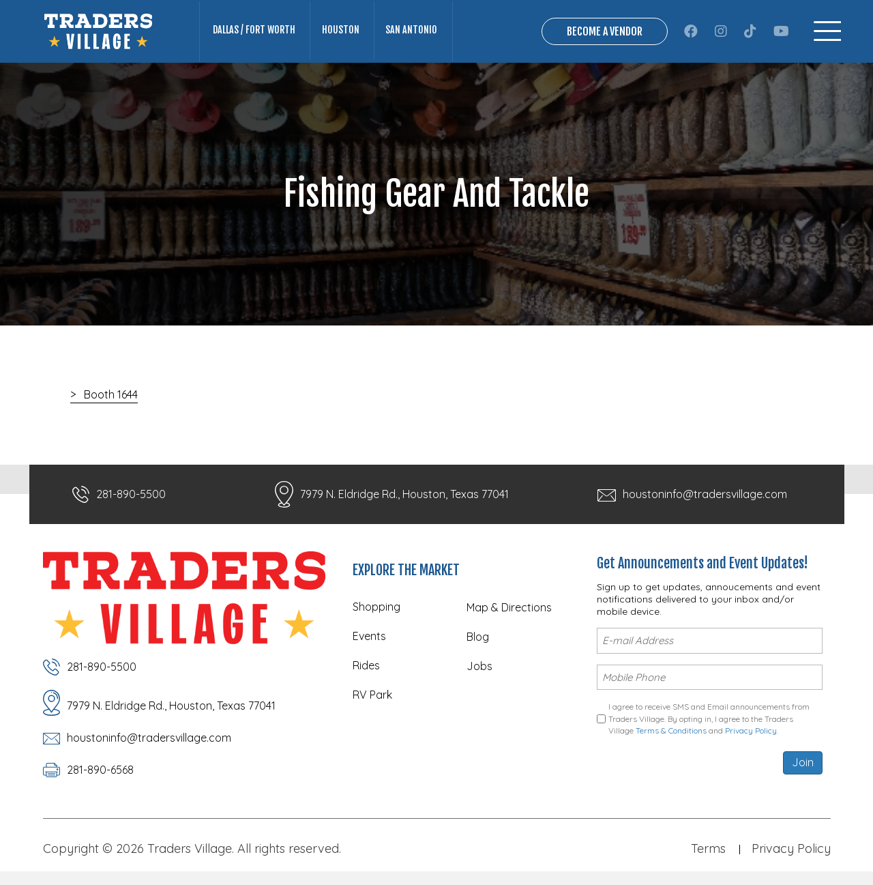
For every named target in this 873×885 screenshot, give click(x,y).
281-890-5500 (131, 494)
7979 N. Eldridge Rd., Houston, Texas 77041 (404, 494)
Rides (366, 665)
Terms (708, 848)
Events (369, 636)
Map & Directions (509, 607)
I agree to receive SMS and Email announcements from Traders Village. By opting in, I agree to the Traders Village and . (709, 718)
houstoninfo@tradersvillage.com (705, 494)
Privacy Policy (751, 730)
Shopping (376, 606)
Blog (478, 636)
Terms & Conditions (671, 730)
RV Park (372, 694)
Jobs (479, 666)
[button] (691, 31)
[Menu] (827, 31)
